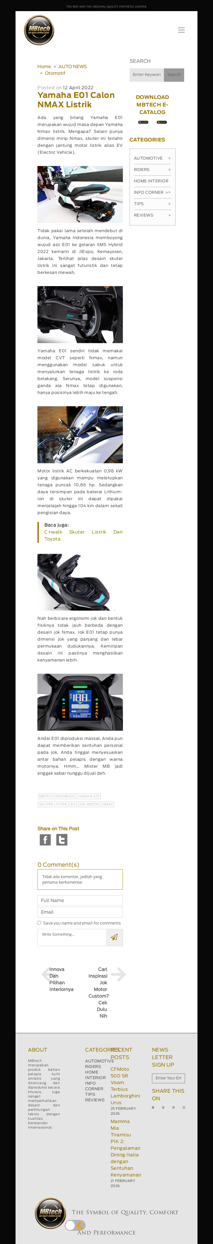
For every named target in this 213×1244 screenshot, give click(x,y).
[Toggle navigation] (181, 30)
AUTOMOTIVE (99, 1061)
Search (174, 75)
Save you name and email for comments (82, 923)
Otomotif (55, 73)
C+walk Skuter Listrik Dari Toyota (83, 535)
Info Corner (151, 192)
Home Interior (152, 183)
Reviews (152, 215)
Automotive (152, 158)
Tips (152, 204)
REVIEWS (95, 1100)
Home (44, 67)
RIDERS (93, 1067)
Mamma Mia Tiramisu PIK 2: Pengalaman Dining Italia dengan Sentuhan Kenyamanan (126, 1148)
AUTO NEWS (73, 67)
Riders (152, 169)
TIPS (90, 1095)
